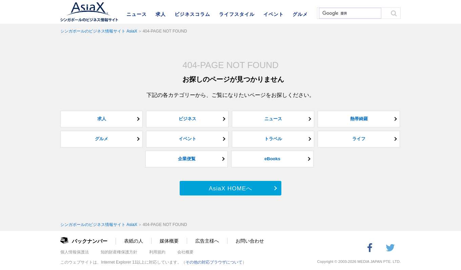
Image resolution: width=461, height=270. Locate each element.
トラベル (273, 138)
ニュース (136, 14)
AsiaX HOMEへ (230, 188)
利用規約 (157, 252)
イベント (273, 14)
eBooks (272, 158)
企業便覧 (187, 158)
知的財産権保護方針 (119, 252)
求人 (161, 14)
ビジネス (187, 118)
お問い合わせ (250, 241)
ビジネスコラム (192, 14)
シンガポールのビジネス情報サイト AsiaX (98, 31)
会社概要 (185, 252)
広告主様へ (207, 241)
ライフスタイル (237, 14)
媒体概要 (169, 241)
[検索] (349, 13)
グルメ (300, 14)
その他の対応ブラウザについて (213, 262)
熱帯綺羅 (359, 118)
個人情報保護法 (74, 252)
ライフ (358, 138)
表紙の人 (133, 241)
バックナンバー (89, 241)
